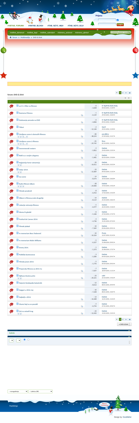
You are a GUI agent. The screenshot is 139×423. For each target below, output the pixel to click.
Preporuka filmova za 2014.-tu (30, 269)
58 (95, 184)
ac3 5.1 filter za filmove (28, 106)
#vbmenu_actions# (65, 33)
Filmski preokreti (25, 191)
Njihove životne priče (27, 276)
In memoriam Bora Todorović (30, 233)
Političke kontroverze (27, 255)
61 (95, 141)
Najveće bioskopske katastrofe (30, 283)
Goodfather (127, 417)
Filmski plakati (24, 226)
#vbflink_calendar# (47, 33)
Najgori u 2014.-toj (26, 290)
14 (95, 198)
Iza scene (22, 177)
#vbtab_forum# (16, 26)
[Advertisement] (69, 61)
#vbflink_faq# (32, 33)
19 (95, 177)
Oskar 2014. (23, 170)
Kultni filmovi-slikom (27, 184)
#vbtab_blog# (35, 26)
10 (95, 226)
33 (95, 169)
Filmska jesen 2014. (26, 262)
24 (95, 311)
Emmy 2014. (24, 247)
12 (95, 283)
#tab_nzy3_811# (76, 26)
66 (95, 134)
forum (15, 37)
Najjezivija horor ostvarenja (29, 163)
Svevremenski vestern (27, 148)
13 (95, 297)
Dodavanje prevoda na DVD (29, 120)
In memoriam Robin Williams (30, 240)
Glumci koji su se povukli (28, 304)
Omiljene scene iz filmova (29, 141)
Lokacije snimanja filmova (29, 205)
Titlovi (21, 127)
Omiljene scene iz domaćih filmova (32, 134)
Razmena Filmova (25, 113)
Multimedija (25, 37)
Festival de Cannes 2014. (28, 219)
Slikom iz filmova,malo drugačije (31, 198)
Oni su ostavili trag (26, 311)
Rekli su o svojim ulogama (29, 155)
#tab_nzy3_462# (55, 26)
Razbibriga (13, 406)
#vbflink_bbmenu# (17, 33)
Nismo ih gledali (25, 212)
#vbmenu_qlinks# (82, 33)
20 (95, 162)
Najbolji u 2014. (25, 297)
